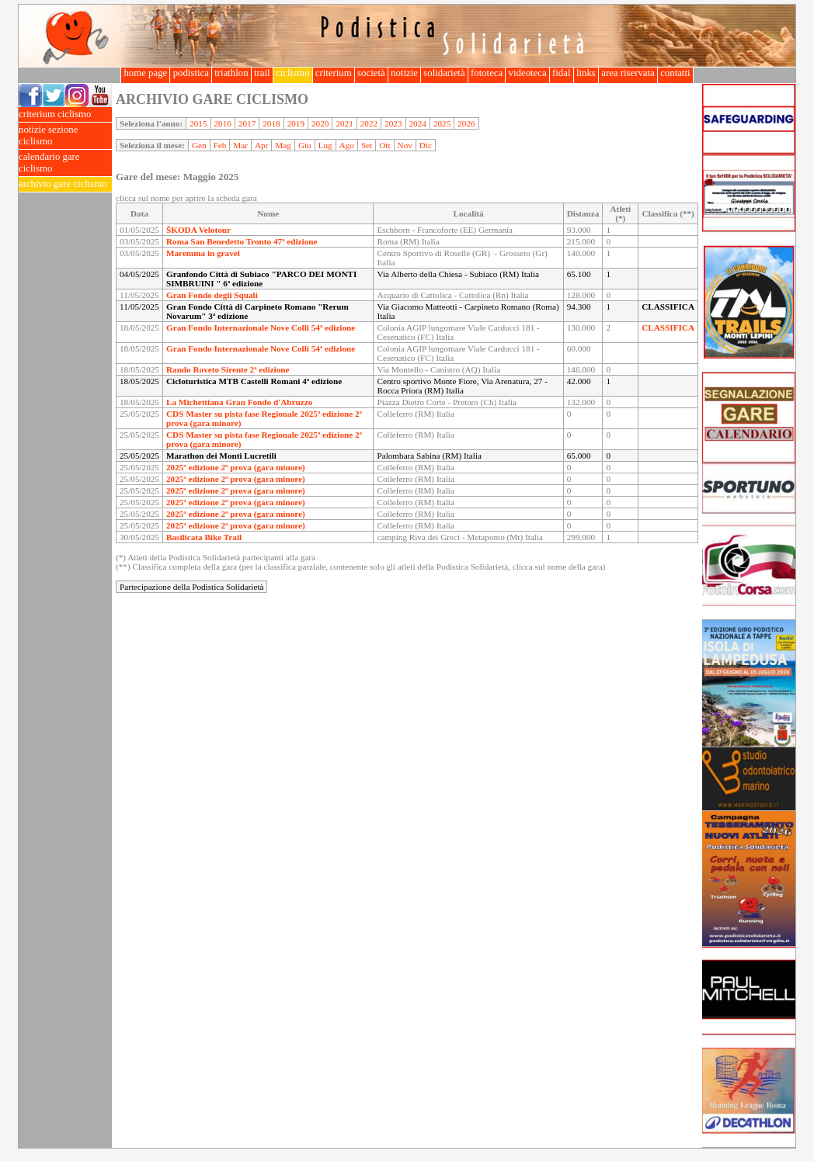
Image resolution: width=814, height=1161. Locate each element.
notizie (404, 73)
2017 (247, 123)
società (371, 73)
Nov (405, 145)
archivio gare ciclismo (65, 184)
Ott (384, 145)
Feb (220, 145)
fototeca (487, 73)
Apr (261, 145)
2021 (344, 123)
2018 (271, 123)
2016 (222, 123)
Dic (425, 145)
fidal (561, 73)
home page (145, 73)
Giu (304, 145)
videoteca (527, 73)
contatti (675, 73)
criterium (333, 73)
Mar (240, 145)
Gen (199, 145)
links (586, 73)
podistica (190, 73)
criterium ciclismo (65, 114)
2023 (393, 123)
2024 (417, 123)
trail (262, 73)
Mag (283, 145)
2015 (198, 123)
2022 (368, 123)
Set (366, 145)
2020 (320, 123)
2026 (466, 123)
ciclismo (292, 73)
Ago (346, 145)
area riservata (628, 73)
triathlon (231, 73)
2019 (295, 123)
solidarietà (444, 73)
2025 (441, 123)
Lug (325, 145)
